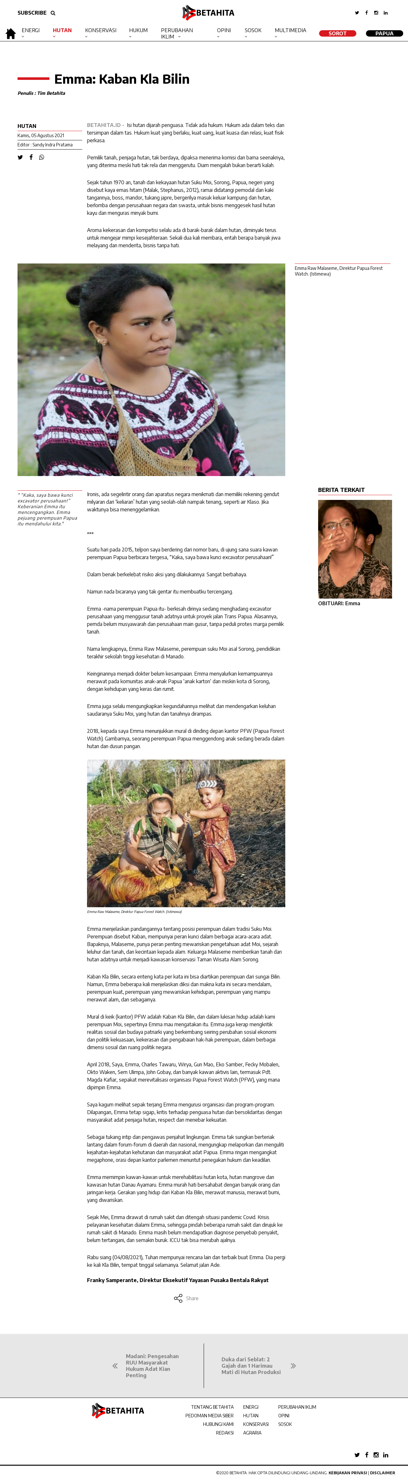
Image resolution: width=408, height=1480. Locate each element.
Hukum (138, 30)
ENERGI (251, 1407)
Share (186, 1298)
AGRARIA (252, 1432)
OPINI (283, 1415)
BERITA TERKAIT (341, 489)
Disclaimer (382, 1472)
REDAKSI (225, 1432)
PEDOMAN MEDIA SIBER (210, 1415)
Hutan (62, 30)
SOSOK (285, 1424)
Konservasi (100, 30)
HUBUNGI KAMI (218, 1424)
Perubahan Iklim (177, 33)
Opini (224, 30)
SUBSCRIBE (32, 13)
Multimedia (290, 30)
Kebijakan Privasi (348, 1472)
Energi (31, 30)
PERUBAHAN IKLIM (297, 1407)
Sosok (253, 30)
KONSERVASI (256, 1424)
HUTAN (251, 1415)
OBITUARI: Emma (339, 603)
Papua (384, 33)
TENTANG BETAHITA (212, 1407)
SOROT (338, 33)
